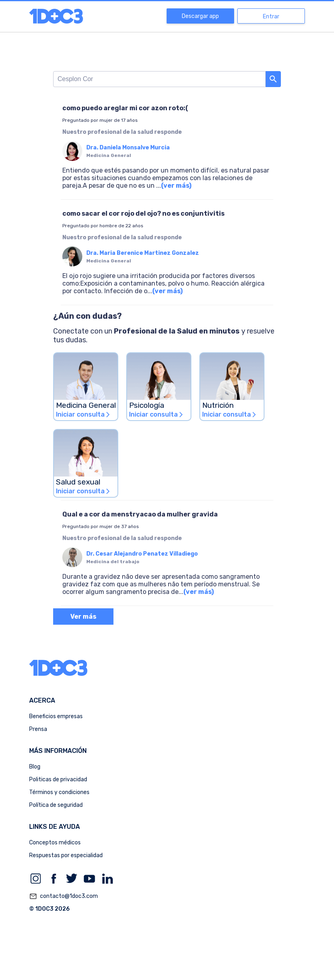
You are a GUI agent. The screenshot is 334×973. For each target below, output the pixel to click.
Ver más (83, 616)
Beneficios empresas (56, 716)
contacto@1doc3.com (63, 896)
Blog (34, 766)
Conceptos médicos (55, 842)
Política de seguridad (56, 805)
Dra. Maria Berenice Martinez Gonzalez (142, 253)
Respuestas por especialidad (66, 855)
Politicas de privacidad (58, 779)
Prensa (38, 729)
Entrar (271, 16)
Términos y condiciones (59, 792)
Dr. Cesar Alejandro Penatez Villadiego (142, 553)
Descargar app (200, 16)
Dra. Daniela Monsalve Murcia (128, 147)
